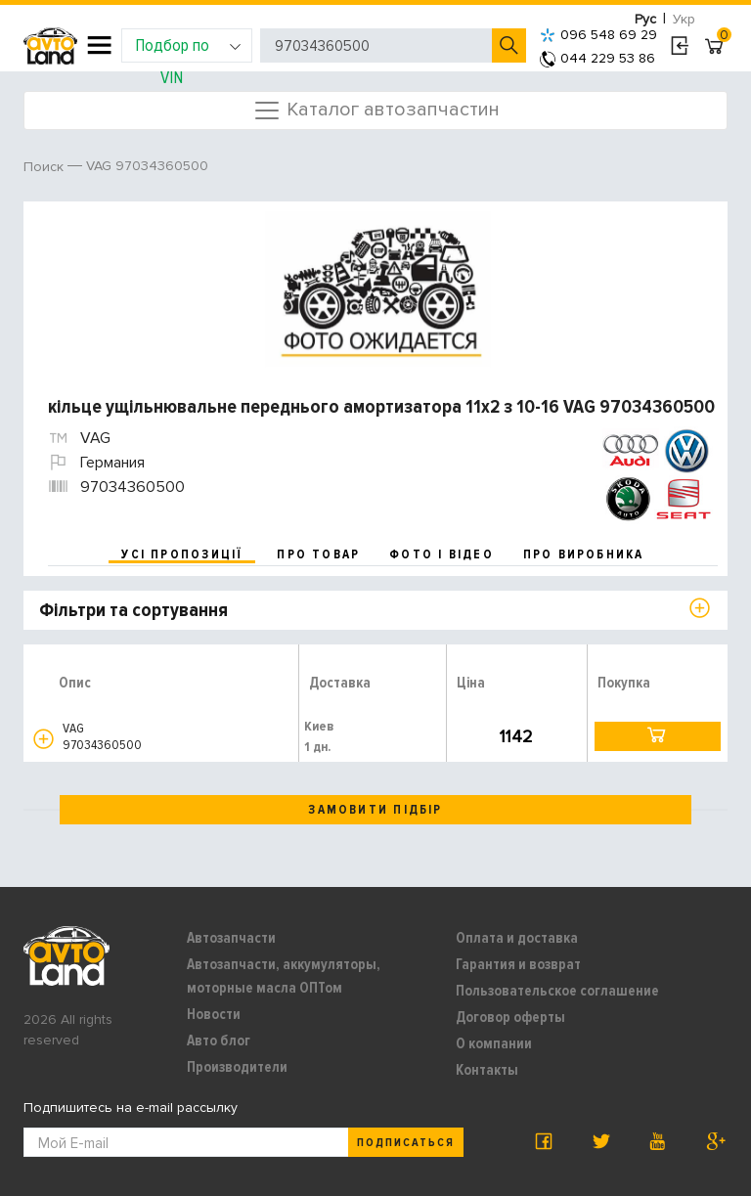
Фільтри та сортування (133, 610)
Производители (237, 1067)
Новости (214, 1014)
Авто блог (218, 1040)
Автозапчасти (231, 938)
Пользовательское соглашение (557, 990)
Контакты (487, 1070)
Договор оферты (510, 1017)
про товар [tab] (318, 554)
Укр (684, 19)
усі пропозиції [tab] (182, 554)
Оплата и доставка (517, 938)
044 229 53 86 (597, 58)
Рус (645, 19)
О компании (494, 1043)
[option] (378, 289)
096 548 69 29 (598, 34)
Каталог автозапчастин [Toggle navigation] (376, 110)
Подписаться (406, 1142)
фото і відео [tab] (441, 554)
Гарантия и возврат (518, 964)
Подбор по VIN (188, 48)
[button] (43, 739)
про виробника (583, 554)
